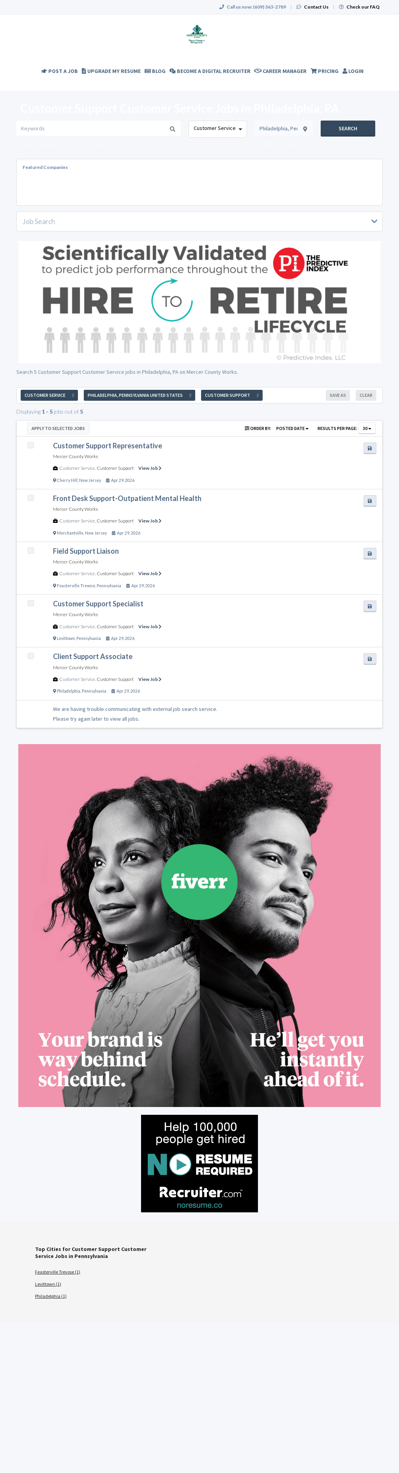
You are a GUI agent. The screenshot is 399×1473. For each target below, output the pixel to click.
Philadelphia (68, 691)
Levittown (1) (48, 1284)
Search (348, 128)
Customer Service (77, 468)
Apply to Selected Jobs (58, 428)
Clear (366, 395)
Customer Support (115, 468)
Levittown (66, 638)
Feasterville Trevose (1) (57, 1272)
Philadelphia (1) (51, 1296)
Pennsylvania (109, 585)
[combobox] (218, 129)
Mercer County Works (75, 456)
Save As (338, 395)
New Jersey (90, 480)
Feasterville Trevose (76, 585)
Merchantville (70, 533)
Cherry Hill (67, 480)
